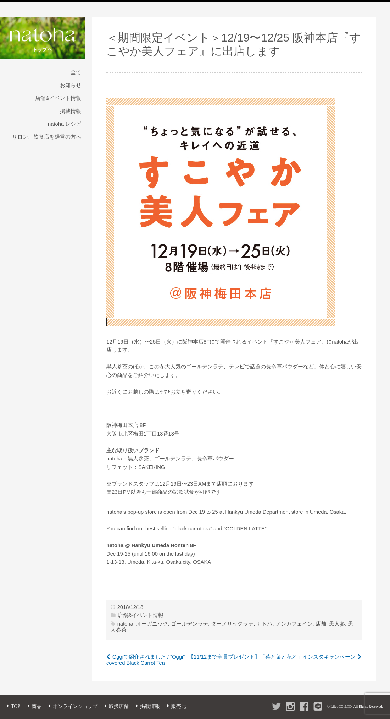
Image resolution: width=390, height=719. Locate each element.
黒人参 (337, 624)
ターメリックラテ (232, 624)
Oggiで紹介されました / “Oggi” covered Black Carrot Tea (145, 660)
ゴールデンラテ (189, 624)
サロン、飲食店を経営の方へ (46, 137)
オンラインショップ (75, 706)
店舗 (321, 624)
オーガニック (152, 624)
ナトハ (264, 624)
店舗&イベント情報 (58, 98)
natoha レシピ (64, 124)
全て (76, 72)
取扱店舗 (119, 706)
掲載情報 (70, 111)
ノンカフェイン (294, 624)
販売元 (178, 706)
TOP (15, 706)
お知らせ (70, 85)
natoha (125, 624)
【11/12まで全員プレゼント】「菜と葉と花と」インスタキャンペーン (272, 657)
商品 (36, 706)
